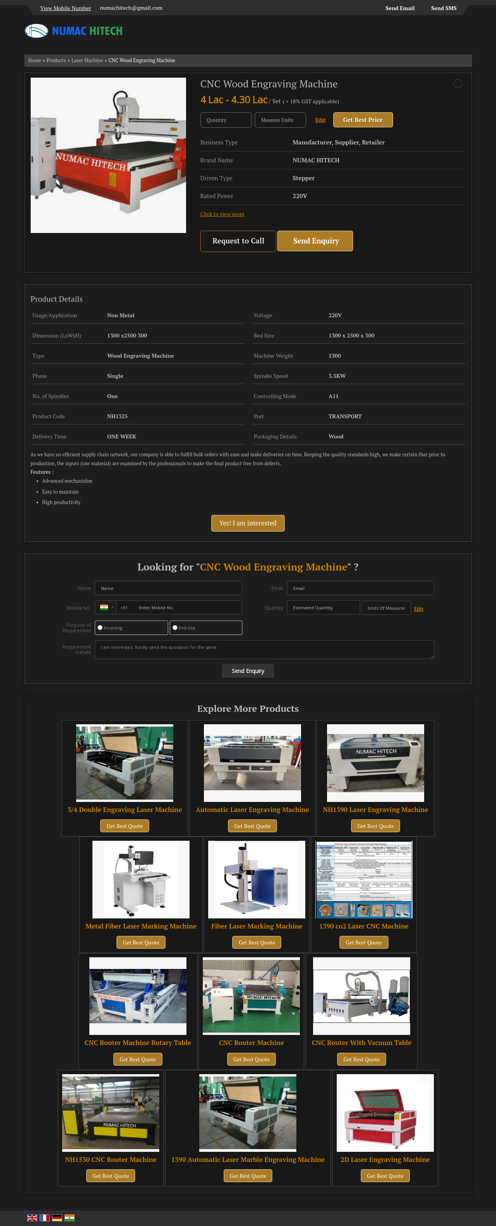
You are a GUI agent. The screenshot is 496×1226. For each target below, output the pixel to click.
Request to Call (238, 240)
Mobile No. (79, 608)
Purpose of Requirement (77, 628)
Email (277, 588)
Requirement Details (77, 649)
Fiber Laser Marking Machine (257, 926)
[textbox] (280, 120)
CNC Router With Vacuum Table (362, 1042)
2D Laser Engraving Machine (385, 1159)
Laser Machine (87, 60)
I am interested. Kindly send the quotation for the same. (264, 649)
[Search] (467, 33)
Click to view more (222, 213)
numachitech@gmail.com (131, 7)
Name (84, 588)
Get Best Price (363, 119)
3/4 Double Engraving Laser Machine (125, 809)
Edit (320, 120)
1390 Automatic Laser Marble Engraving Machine (248, 1159)
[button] (65, 8)
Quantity (274, 608)
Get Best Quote (124, 826)
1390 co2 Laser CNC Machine (364, 926)
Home (34, 60)
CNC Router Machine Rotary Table (138, 1042)
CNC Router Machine (251, 1042)
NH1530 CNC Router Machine (111, 1159)
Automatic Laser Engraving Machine (252, 809)
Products (56, 60)
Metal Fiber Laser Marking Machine (141, 926)
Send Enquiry (316, 240)
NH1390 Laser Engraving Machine (375, 809)
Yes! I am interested (248, 523)
